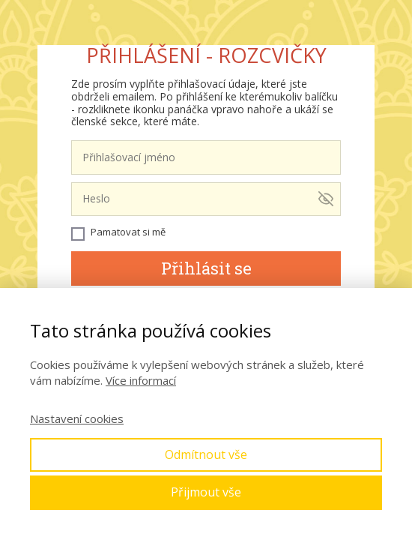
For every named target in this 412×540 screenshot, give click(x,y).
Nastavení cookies (77, 418)
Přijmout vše (206, 492)
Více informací (141, 380)
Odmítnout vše (206, 454)
